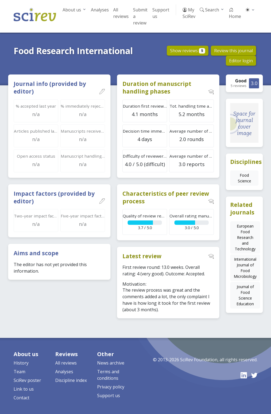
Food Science (244, 178)
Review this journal (233, 51)
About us (72, 10)
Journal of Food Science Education (245, 295)
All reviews (121, 13)
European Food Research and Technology (245, 237)
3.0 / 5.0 (192, 221)
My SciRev (189, 13)
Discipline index (71, 380)
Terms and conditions (108, 375)
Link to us (24, 389)
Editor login (241, 61)
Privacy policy (110, 387)
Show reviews (187, 51)
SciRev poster (27, 380)
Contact (21, 398)
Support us (160, 13)
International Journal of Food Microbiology (245, 268)
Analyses (100, 10)
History (21, 363)
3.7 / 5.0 (145, 221)
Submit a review (140, 16)
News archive (110, 363)
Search (209, 10)
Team (19, 372)
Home (235, 13)
